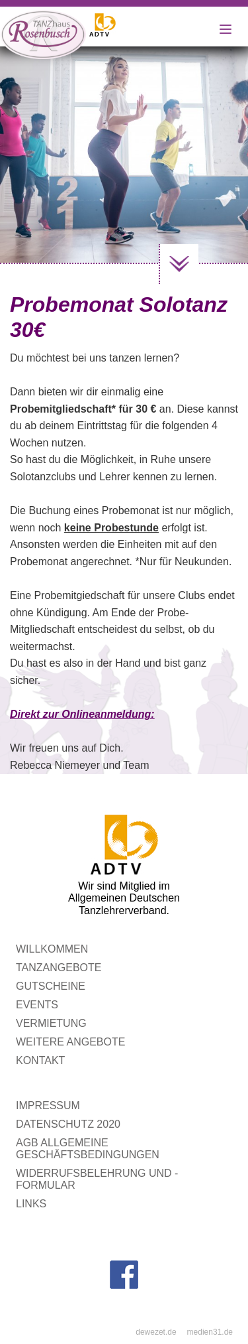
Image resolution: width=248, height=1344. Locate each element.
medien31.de (210, 1332)
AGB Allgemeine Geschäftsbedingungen (87, 1148)
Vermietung (51, 1023)
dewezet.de (156, 1332)
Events (37, 1004)
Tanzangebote (59, 967)
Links (31, 1203)
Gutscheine (50, 986)
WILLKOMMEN (52, 949)
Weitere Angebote (70, 1041)
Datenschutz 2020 (68, 1124)
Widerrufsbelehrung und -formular (97, 1179)
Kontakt (40, 1060)
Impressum (48, 1105)
